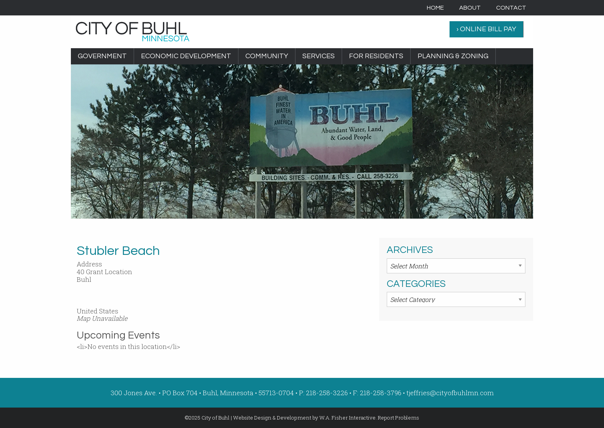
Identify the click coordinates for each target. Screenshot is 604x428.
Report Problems (398, 417)
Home (435, 8)
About (470, 8)
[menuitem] (435, 7)
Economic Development (186, 56)
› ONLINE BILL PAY (486, 29)
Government (102, 56)
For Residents (376, 56)
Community (266, 56)
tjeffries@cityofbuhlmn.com (450, 392)
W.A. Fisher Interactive (347, 417)
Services (318, 56)
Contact (511, 8)
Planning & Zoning (453, 56)
